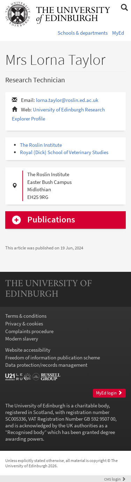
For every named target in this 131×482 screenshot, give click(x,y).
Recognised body (25, 432)
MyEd (118, 32)
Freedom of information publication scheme (52, 357)
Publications (51, 220)
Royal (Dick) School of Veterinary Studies (64, 152)
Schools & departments (83, 32)
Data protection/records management (46, 365)
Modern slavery (21, 338)
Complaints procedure (29, 331)
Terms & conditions (25, 315)
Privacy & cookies (24, 323)
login (115, 479)
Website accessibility (27, 349)
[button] (124, 7)
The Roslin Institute (41, 145)
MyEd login (109, 393)
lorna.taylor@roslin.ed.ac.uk (67, 100)
